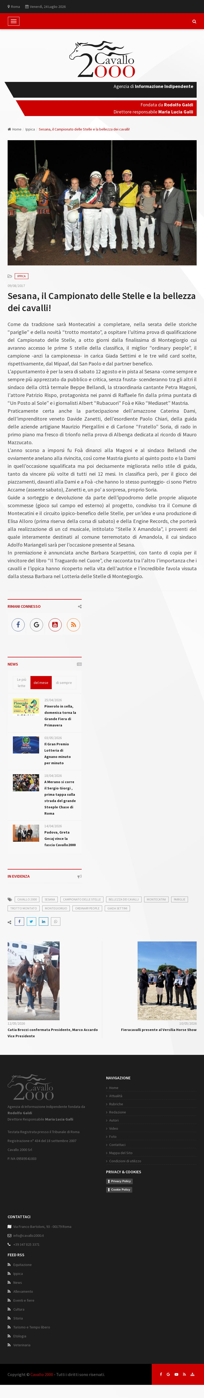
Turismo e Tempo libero (31, 1327)
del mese (41, 682)
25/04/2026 (53, 700)
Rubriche (116, 1104)
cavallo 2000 (27, 899)
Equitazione (22, 1264)
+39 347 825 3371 (26, 1244)
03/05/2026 (53, 737)
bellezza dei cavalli (124, 899)
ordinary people (87, 908)
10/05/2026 (188, 1023)
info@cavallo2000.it (28, 1235)
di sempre (64, 682)
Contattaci (117, 1144)
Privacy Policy (121, 1181)
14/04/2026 (53, 826)
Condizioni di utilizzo (125, 1161)
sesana (50, 899)
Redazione (117, 1112)
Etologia (19, 1336)
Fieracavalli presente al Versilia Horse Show (159, 1029)
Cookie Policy (120, 1189)
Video (113, 1128)
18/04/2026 (53, 775)
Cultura (18, 1309)
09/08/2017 (16, 285)
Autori (114, 1120)
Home (15, 129)
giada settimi (117, 908)
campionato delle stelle (82, 899)
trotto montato (23, 908)
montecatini (156, 899)
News (17, 1282)
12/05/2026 (16, 1023)
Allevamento (23, 1291)
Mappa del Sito (121, 1152)
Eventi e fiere (23, 1300)
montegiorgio (56, 908)
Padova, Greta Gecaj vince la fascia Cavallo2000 (60, 838)
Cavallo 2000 (41, 1374)
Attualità (115, 1095)
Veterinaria (21, 1345)
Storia (18, 1318)
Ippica (30, 129)
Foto (113, 1136)
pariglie (179, 899)
